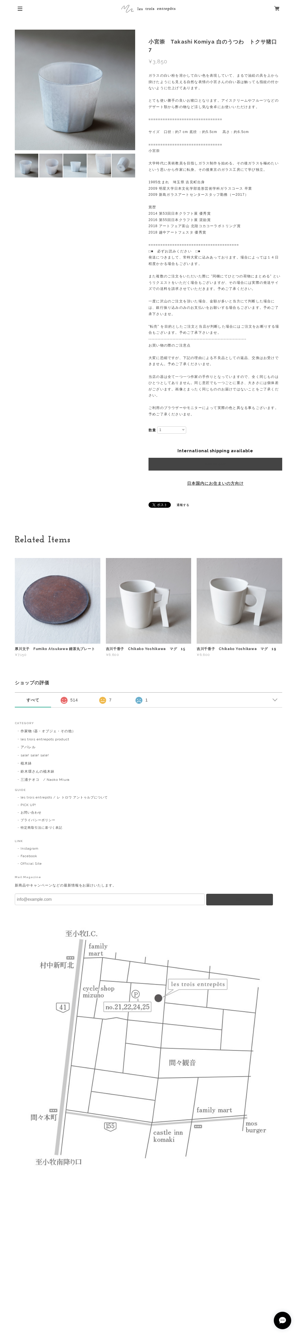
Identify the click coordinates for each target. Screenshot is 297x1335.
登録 (239, 900)
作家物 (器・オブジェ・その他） (48, 731)
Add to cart (215, 464)
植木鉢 (26, 763)
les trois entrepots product (45, 739)
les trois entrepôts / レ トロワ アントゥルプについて (64, 797)
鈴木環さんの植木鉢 (38, 771)
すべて (32, 700)
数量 (152, 430)
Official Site (31, 864)
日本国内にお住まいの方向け (215, 483)
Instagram (30, 848)
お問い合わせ (31, 812)
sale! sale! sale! (35, 755)
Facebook (29, 856)
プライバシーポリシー (38, 820)
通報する (183, 505)
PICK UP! (28, 805)
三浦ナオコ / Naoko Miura (45, 780)
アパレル (28, 747)
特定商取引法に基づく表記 (41, 828)
